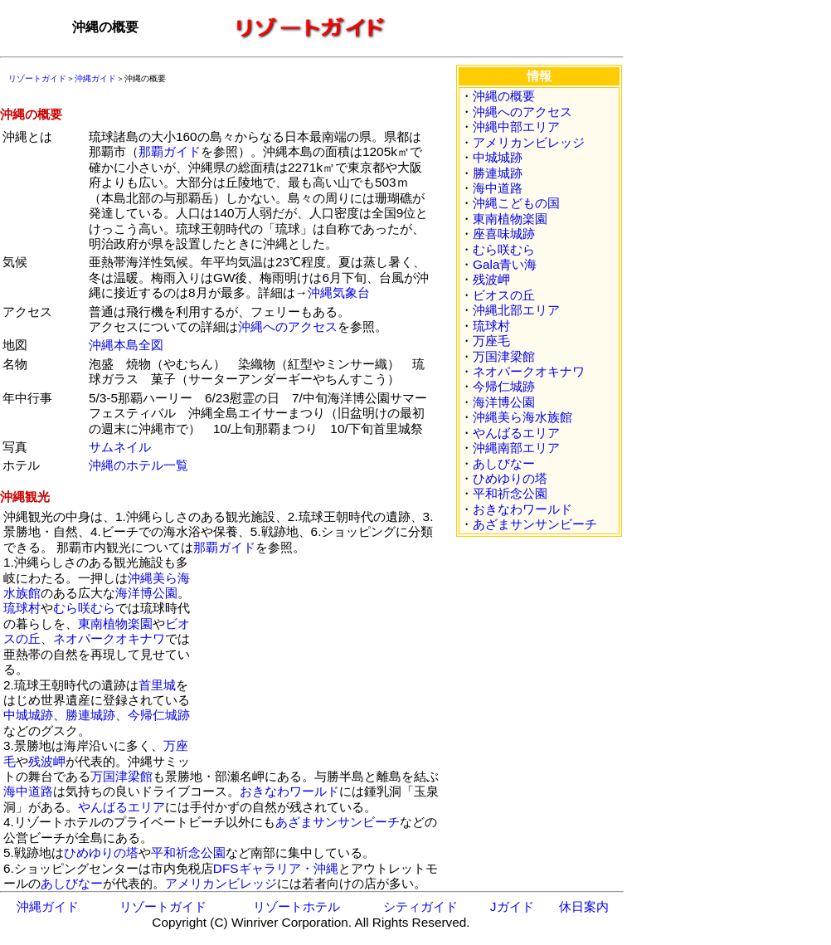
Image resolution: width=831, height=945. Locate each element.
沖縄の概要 (504, 96)
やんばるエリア (121, 807)
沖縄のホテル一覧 (138, 465)
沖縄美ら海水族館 (522, 417)
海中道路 (28, 791)
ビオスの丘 (504, 295)
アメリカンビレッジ (221, 883)
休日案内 (584, 906)
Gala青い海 (505, 264)
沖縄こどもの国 (516, 203)
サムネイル (120, 447)
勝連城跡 (90, 715)
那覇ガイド (169, 151)
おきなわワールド (289, 791)
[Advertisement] (318, 658)
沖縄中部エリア (516, 126)
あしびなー (72, 883)
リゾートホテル (296, 906)
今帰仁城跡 (159, 715)
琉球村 (22, 608)
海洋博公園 (146, 593)
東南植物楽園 (115, 623)
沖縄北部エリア (516, 310)
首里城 (157, 685)
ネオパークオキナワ (109, 638)
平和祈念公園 (188, 852)
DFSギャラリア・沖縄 (275, 868)
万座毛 (491, 341)
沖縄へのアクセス (288, 326)
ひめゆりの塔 (101, 852)
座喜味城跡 (504, 234)
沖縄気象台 (339, 292)
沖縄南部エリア (516, 448)
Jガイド (512, 906)
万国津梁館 (121, 776)
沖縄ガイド (95, 78)
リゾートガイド (37, 78)
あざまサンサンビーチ (337, 822)
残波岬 (47, 761)
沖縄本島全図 (126, 345)
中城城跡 (28, 715)
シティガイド (420, 906)
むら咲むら (84, 608)
